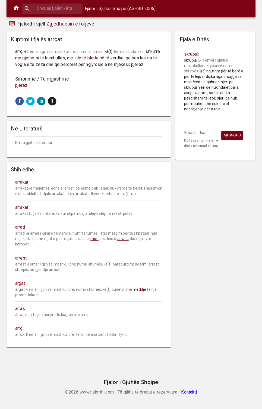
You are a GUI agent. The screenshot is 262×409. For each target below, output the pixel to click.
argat (20, 283)
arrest (21, 258)
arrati (20, 227)
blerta (93, 57)
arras (20, 308)
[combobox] (52, 8)
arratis (123, 239)
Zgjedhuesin (60, 24)
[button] (19, 101)
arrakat (21, 182)
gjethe (28, 57)
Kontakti (188, 392)
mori (94, 239)
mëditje (139, 289)
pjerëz (21, 85)
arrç (19, 328)
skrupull (191, 54)
